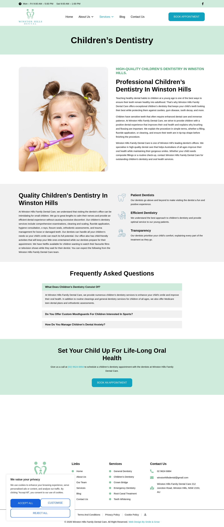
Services (106, 17)
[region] (40, 499)
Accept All (40, 513)
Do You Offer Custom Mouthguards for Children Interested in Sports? (89, 314)
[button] (112, 287)
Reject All (55, 504)
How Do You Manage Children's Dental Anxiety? (75, 324)
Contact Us (138, 16)
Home (69, 16)
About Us (86, 17)
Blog (122, 16)
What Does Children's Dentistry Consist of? (72, 286)
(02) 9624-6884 (76, 366)
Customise (24, 504)
